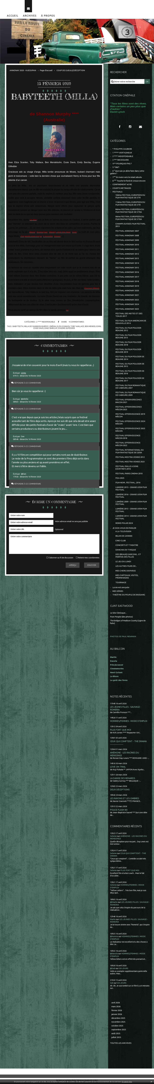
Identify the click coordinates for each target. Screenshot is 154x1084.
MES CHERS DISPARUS (125, 572)
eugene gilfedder (66, 328)
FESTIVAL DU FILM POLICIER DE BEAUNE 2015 (129, 365)
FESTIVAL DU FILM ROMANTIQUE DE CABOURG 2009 (130, 394)
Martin (113, 921)
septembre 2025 (119, 1031)
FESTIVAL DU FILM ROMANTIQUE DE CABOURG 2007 (130, 387)
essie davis (38, 328)
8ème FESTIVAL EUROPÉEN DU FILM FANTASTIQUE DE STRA (129, 211)
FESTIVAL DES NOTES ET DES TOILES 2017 (128, 315)
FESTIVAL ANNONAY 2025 (127, 309)
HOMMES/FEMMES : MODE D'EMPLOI (128, 722)
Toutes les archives (120, 1044)
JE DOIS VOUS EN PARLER (124, 529)
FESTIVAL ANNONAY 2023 (127, 300)
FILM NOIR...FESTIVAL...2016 (127, 484)
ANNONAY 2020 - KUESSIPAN (23, 70)
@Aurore (114, 938)
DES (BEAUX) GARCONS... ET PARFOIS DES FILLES (128, 556)
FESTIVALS (117, 192)
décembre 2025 (118, 1019)
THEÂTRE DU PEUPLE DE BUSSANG (128, 596)
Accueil (12, 15)
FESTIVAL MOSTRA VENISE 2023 (130, 463)
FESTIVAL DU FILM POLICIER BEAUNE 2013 (128, 337)
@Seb (112, 970)
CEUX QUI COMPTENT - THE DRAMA (128, 742)
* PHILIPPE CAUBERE (122, 149)
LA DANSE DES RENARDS (122, 779)
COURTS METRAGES (121, 188)
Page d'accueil (46, 70)
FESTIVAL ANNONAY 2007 (127, 231)
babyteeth (18, 326)
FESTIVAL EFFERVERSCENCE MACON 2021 (128, 401)
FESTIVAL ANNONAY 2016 (127, 273)
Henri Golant (116, 674)
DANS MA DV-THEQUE (125, 551)
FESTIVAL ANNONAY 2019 (127, 286)
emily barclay (51, 328)
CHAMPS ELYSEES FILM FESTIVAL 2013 (130, 225)
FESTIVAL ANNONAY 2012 (127, 254)
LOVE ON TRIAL (118, 768)
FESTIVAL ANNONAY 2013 (127, 259)
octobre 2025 (117, 1027)
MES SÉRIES (117, 592)
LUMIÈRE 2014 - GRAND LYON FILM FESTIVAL (131, 518)
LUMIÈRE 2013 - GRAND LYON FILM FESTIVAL (131, 511)
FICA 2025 (119, 479)
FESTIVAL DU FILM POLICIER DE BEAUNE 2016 (129, 373)
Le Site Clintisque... (118, 614)
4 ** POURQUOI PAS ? (122, 164)
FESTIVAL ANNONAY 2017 (127, 277)
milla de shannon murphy (36, 326)
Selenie (113, 837)
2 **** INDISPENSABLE (45, 322)
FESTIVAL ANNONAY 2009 (127, 240)
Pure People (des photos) (121, 618)
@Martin (114, 903)
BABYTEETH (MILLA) (54, 97)
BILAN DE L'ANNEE (123, 537)
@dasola (114, 955)
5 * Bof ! (115, 167)
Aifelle (24, 373)
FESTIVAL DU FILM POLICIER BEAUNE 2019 (128, 351)
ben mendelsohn (93, 326)
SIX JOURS (123, 970)
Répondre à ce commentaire (29, 383)
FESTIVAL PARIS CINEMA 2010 (129, 474)
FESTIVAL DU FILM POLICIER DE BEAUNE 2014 (129, 358)
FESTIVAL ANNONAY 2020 (127, 291)
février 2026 (117, 1012)
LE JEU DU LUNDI (123, 563)
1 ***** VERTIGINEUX (122, 153)
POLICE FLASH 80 (118, 811)
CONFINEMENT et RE (122, 185)
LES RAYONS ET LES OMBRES (124, 799)
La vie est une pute (121, 589)
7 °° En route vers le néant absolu (127, 177)
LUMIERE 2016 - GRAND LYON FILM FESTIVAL (131, 496)
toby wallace (77, 326)
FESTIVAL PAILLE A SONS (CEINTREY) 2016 (126, 468)
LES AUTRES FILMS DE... (126, 567)
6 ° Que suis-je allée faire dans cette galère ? (127, 172)
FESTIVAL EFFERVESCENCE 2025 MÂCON (130, 430)
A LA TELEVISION (123, 533)
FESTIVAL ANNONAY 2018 (127, 282)
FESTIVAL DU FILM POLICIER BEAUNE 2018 (128, 344)
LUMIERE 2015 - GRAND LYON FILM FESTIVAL (131, 489)
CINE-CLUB (120, 542)
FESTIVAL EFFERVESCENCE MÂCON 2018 (127, 437)
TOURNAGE (120, 584)
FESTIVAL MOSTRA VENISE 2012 (130, 458)
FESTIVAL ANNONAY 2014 (127, 263)
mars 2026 (116, 1008)
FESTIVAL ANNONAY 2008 (127, 236)
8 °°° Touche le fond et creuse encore (129, 181)
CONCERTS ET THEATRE (126, 546)
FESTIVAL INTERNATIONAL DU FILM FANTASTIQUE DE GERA (129, 452)
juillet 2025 (116, 1039)
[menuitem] (12, 16)
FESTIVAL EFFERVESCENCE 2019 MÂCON (130, 416)
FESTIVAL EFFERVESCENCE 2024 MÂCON (130, 423)
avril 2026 (115, 1004)
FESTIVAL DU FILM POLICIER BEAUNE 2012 (128, 329)
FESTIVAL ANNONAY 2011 (127, 250)
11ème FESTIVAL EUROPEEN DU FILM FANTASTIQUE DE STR (130, 203)
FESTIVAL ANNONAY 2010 (127, 245)
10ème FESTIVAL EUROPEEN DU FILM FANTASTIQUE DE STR (130, 196)
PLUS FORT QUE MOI (120, 731)
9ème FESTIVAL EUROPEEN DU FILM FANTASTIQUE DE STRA (129, 218)
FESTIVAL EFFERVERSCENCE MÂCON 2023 (128, 409)
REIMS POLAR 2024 (124, 524)
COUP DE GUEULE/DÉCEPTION (71, 70)
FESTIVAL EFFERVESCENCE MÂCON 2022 (127, 445)
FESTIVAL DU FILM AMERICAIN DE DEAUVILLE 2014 (130, 322)
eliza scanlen (63, 326)
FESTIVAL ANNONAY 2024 (127, 305)
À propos (48, 15)
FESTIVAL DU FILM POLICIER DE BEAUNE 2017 (129, 380)
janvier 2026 (117, 1016)
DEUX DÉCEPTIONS (120, 791)
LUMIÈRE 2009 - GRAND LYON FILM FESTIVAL (131, 504)
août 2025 (115, 1035)
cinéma (52, 326)
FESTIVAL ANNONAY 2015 (127, 268)
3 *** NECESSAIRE (120, 160)
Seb (112, 984)
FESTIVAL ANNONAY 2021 (127, 296)
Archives (30, 15)
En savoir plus (127, 1082)
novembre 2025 (118, 1023)
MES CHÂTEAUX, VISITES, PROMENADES (126, 578)
